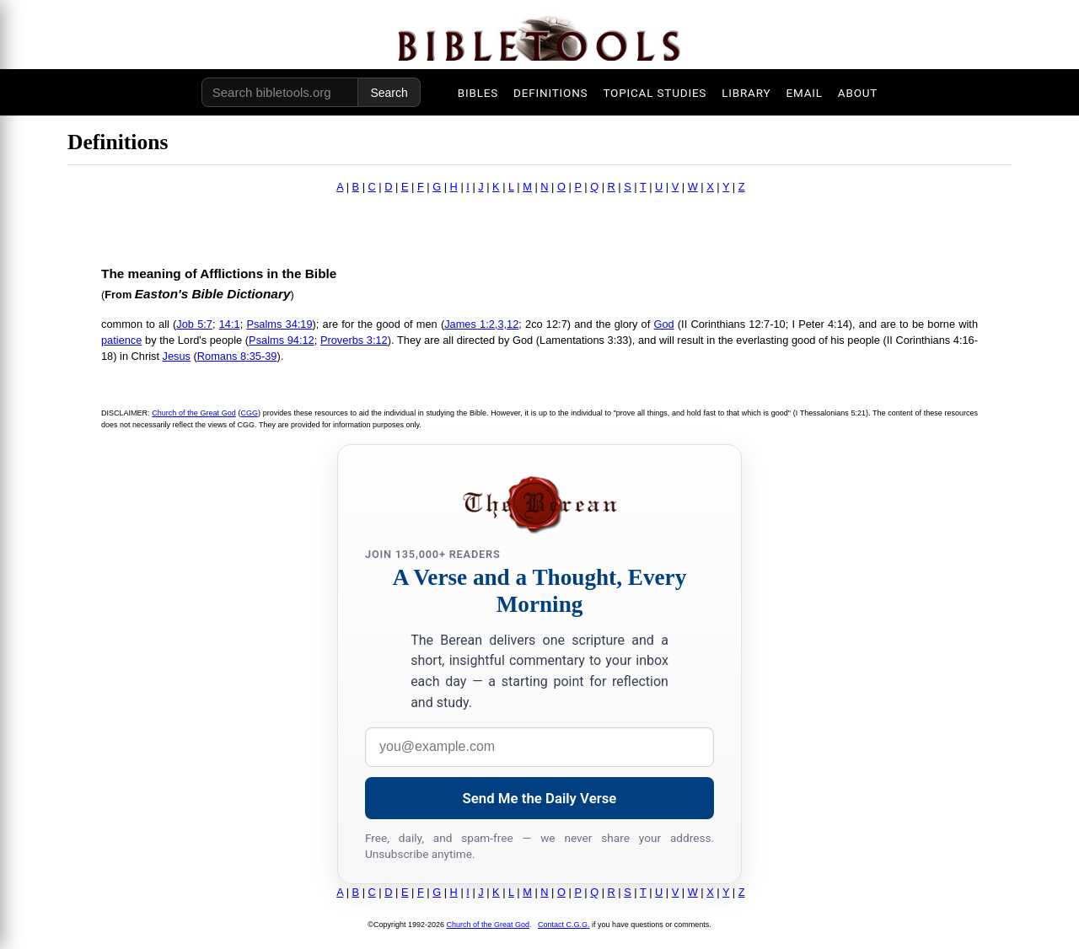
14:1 (229, 324)
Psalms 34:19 (279, 324)
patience (121, 340)
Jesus (177, 356)
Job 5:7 (194, 324)
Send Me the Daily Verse (540, 798)
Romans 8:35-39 (237, 356)
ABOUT (858, 92)
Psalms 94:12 (281, 340)
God (663, 324)
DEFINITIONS (550, 92)
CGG (249, 413)
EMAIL (804, 92)
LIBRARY (746, 92)
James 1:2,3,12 (481, 324)
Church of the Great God (193, 413)
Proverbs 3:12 (354, 340)
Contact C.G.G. (564, 924)
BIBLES (478, 92)
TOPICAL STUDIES (654, 92)
